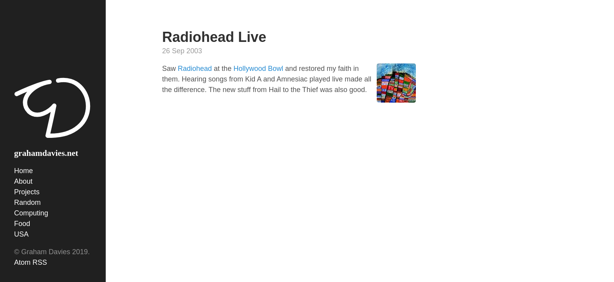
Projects (27, 192)
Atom (22, 262)
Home (23, 171)
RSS (40, 262)
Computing (31, 213)
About (23, 181)
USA (21, 234)
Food (22, 224)
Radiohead (195, 68)
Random (27, 202)
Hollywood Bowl (258, 68)
